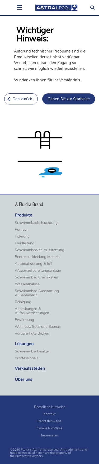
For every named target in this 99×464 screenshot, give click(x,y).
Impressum (49, 435)
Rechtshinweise (49, 421)
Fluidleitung (24, 243)
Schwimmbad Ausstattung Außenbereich (37, 293)
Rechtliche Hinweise (49, 407)
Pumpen (22, 230)
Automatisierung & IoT (33, 264)
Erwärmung (24, 320)
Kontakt (50, 414)
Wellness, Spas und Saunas (38, 327)
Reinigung (23, 302)
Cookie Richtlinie (49, 428)
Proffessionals (27, 358)
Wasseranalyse (27, 284)
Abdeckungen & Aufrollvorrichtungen (32, 311)
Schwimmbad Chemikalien (36, 277)
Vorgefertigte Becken (32, 333)
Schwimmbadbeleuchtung (36, 223)
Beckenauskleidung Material (37, 257)
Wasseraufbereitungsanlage (38, 270)
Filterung (22, 236)
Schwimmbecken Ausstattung (39, 250)
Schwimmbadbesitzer (32, 351)
